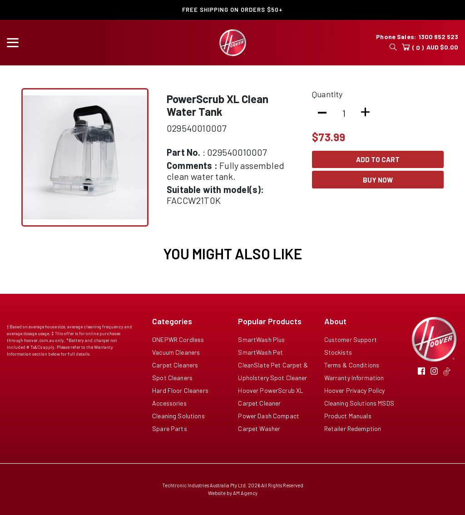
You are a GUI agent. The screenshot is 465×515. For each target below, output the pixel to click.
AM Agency (245, 493)
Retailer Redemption (352, 428)
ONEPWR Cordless (178, 339)
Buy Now (378, 180)
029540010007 (196, 128)
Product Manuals (347, 416)
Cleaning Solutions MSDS (359, 403)
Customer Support (350, 339)
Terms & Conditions (352, 365)
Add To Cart (378, 159)
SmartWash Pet (260, 352)
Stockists (338, 352)
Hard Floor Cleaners (180, 390)
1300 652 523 (438, 36)
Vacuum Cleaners (176, 352)
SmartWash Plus (261, 339)
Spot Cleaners (172, 377)
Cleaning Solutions (178, 416)
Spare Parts (169, 428)
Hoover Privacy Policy (354, 390)
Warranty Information (354, 377)
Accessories (169, 403)
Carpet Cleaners (175, 365)
